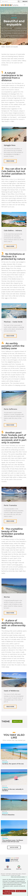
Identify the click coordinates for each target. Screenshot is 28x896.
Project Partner (6, 873)
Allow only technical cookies (19, 877)
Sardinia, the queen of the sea (13, 764)
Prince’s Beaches (8, 815)
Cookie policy (6, 875)
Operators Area (16, 873)
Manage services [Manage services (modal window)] (20, 891)
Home (3, 46)
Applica (18, 1)
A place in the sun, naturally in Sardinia (12, 789)
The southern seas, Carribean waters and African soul (12, 840)
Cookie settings (15, 875)
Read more (10, 161)
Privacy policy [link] (7, 893)
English (25, 1)
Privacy (24, 873)
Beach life (14, 15)
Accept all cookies (9, 891)
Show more (14, 847)
